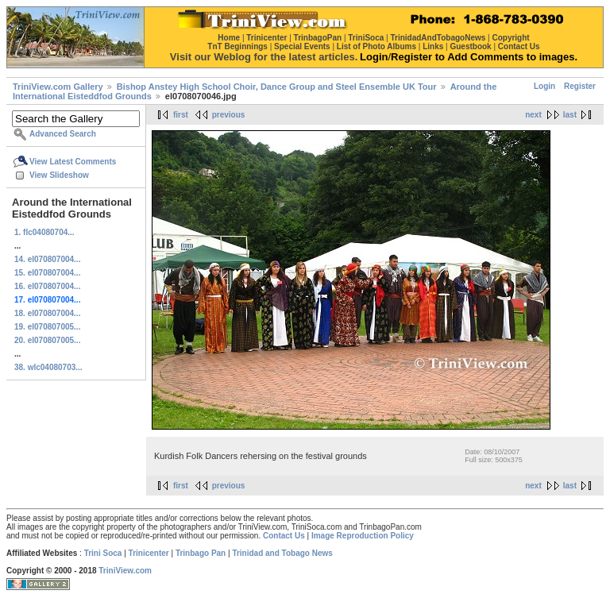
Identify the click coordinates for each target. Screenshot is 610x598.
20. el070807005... (47, 340)
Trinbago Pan (201, 553)
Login (544, 86)
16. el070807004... (47, 286)
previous (228, 114)
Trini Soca (103, 553)
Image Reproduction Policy (362, 535)
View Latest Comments (72, 161)
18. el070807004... (47, 313)
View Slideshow (59, 175)
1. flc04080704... (44, 232)
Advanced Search (62, 133)
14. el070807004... (47, 259)
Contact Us (284, 535)
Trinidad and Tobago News (282, 553)
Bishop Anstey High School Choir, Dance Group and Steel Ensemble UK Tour (277, 86)
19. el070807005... (47, 326)
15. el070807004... (47, 272)
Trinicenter (149, 553)
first (180, 114)
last (570, 114)
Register (580, 86)
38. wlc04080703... (48, 367)
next (533, 114)
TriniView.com (125, 570)
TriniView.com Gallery (58, 86)
